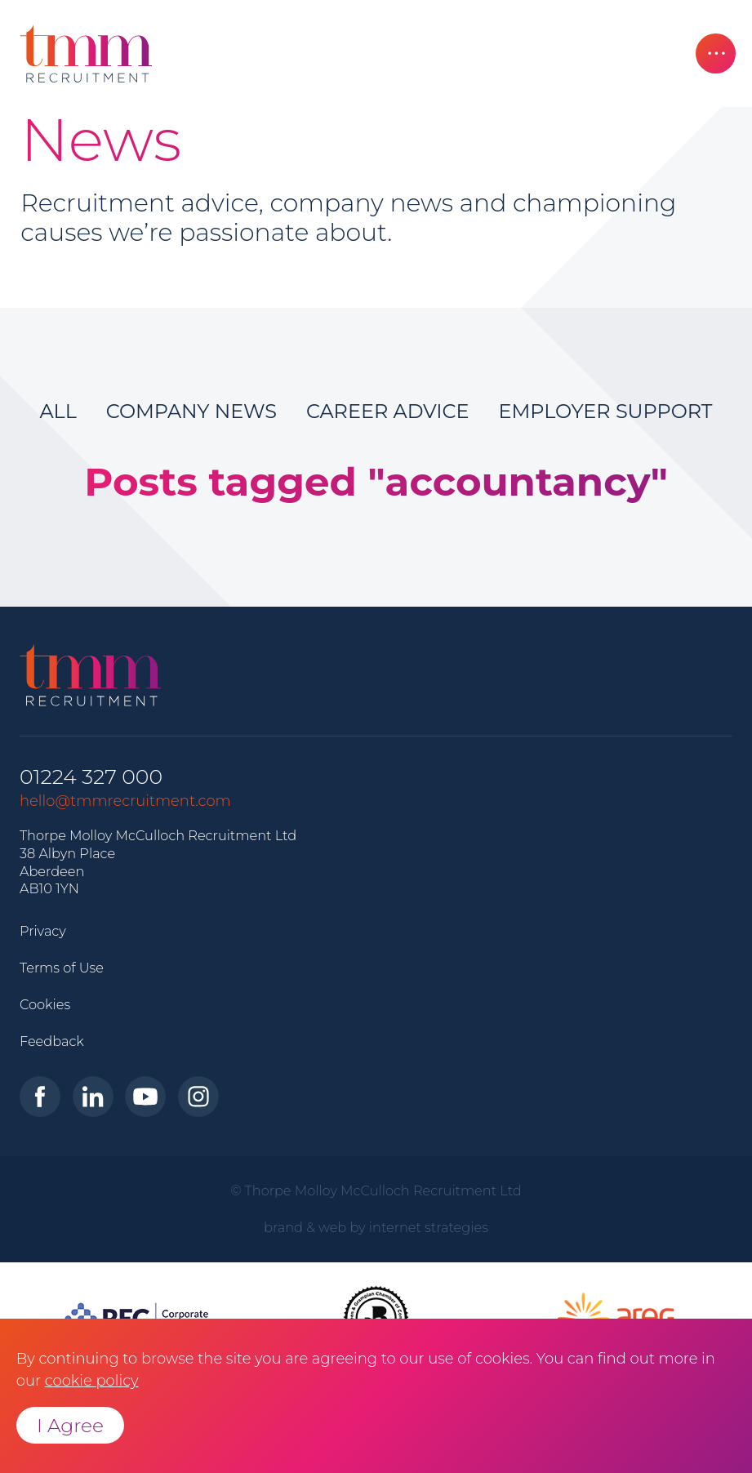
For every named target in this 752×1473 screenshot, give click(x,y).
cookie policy (92, 1381)
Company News (191, 411)
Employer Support (606, 411)
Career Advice (387, 411)
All (57, 411)
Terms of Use (62, 967)
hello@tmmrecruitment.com (125, 801)
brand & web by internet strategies (376, 1227)
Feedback (52, 1041)
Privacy (43, 931)
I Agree (70, 1425)
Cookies (45, 1004)
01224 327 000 (91, 777)
